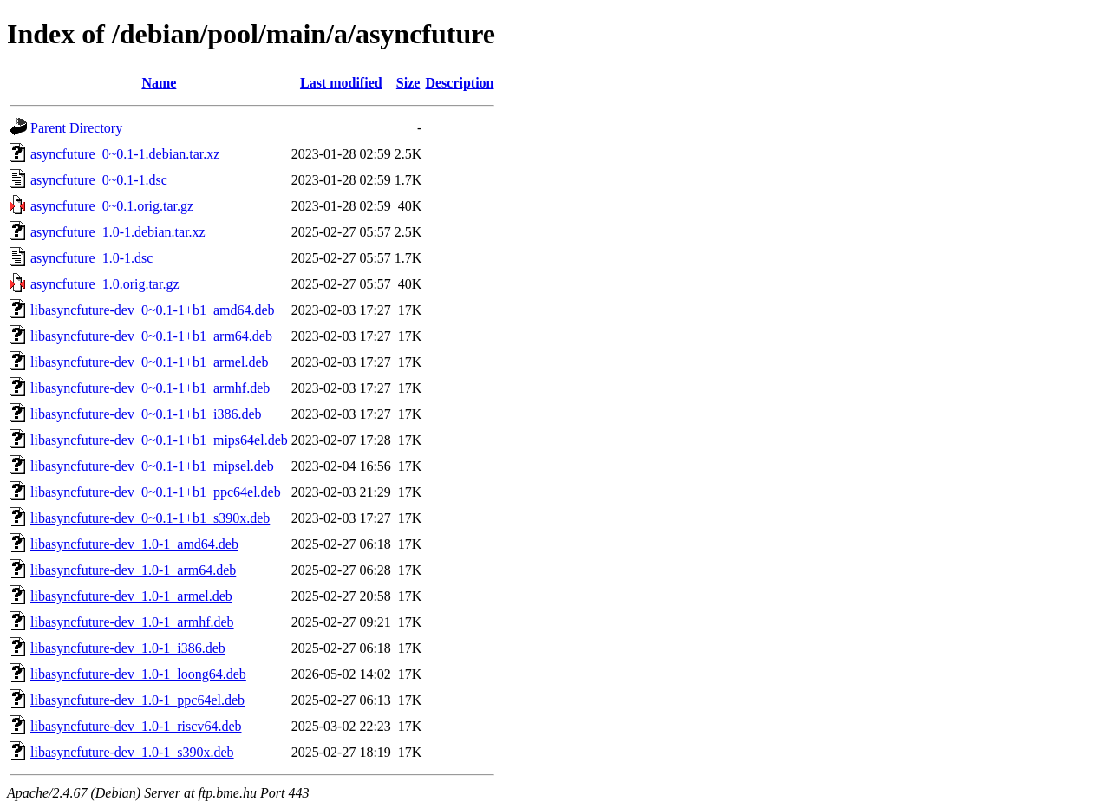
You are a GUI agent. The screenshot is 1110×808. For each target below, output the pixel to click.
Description (459, 82)
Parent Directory (76, 128)
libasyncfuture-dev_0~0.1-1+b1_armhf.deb (150, 388)
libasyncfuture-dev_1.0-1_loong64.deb (138, 674)
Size (408, 82)
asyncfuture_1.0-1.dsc (91, 258)
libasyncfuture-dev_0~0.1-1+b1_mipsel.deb (152, 466)
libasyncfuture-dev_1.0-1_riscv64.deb (135, 726)
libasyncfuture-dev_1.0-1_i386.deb (127, 648)
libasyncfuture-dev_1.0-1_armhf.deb (132, 622)
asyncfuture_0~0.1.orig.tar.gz (111, 206)
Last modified (341, 82)
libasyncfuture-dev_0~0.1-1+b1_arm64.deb (151, 336)
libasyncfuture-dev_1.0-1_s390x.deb (132, 752)
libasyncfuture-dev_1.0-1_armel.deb (131, 596)
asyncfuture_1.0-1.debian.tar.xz (118, 232)
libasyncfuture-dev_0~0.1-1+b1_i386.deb (146, 414)
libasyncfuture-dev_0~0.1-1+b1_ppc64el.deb (155, 492)
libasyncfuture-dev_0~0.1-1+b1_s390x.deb (150, 518)
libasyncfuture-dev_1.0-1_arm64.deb (133, 570)
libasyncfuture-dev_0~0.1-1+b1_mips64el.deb (159, 440)
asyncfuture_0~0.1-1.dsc (98, 180)
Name (158, 82)
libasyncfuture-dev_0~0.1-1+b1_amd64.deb (152, 310)
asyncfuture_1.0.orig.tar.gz (105, 284)
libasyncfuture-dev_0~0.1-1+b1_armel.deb (149, 362)
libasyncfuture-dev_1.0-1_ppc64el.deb (137, 700)
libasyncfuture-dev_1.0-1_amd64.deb (134, 544)
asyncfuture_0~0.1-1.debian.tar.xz (124, 154)
